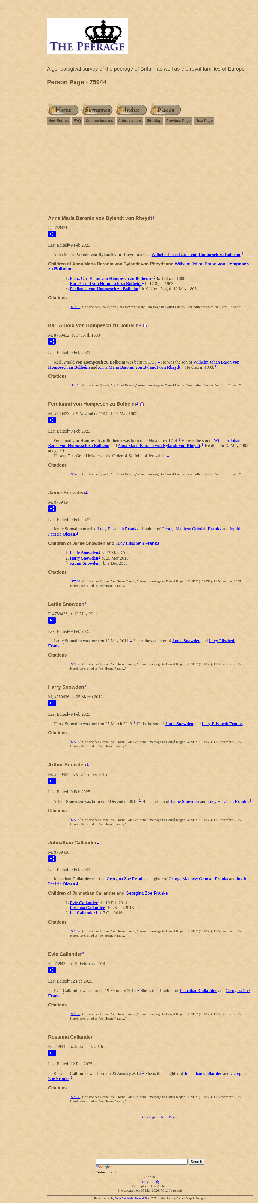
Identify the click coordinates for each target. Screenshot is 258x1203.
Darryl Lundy (150, 1182)
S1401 (75, 307)
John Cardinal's (124, 1198)
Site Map (154, 121)
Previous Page (178, 121)
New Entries (58, 121)
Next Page (204, 121)
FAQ (77, 121)
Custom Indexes (99, 121)
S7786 (75, 581)
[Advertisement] (150, 172)
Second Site (141, 1198)
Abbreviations (130, 121)
